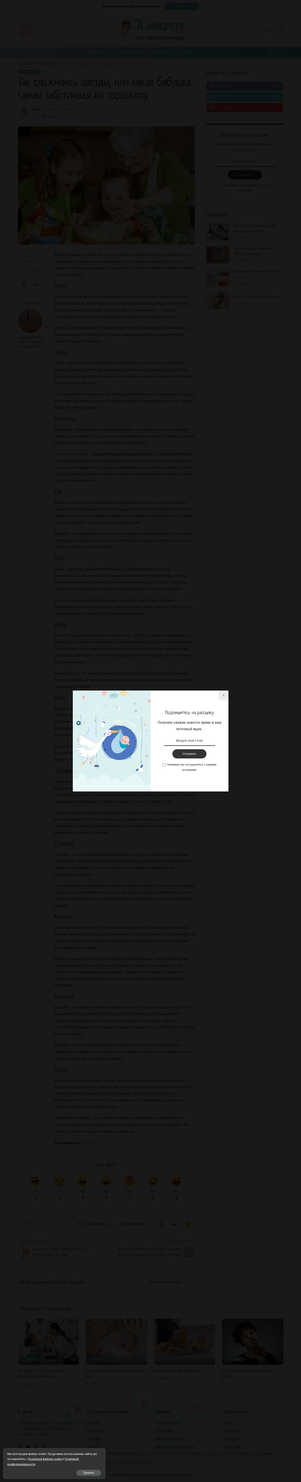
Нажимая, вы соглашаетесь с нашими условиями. (192, 767)
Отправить (189, 753)
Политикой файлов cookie (25, 1458)
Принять (55, 1472)
